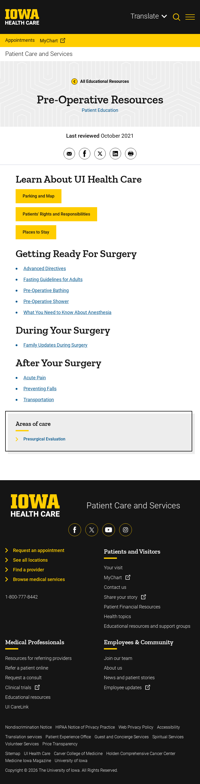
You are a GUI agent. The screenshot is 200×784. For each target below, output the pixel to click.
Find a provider (28, 569)
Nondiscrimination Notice (28, 727)
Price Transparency (60, 743)
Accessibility (168, 727)
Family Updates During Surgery (55, 345)
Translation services (23, 736)
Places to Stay (36, 232)
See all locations (30, 560)
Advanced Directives (44, 268)
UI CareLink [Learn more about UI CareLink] (17, 707)
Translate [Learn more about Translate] (144, 16)
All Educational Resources (100, 81)
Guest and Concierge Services (122, 736)
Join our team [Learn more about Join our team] (118, 658)
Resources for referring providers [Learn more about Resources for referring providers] (38, 658)
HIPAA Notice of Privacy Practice (85, 727)
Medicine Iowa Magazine (28, 760)
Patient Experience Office (68, 736)
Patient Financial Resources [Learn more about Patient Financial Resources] (132, 606)
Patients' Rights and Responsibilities (56, 214)
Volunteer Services (22, 743)
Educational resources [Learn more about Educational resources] (28, 697)
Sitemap (12, 753)
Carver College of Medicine (78, 753)
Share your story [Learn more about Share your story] (121, 597)
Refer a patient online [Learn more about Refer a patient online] (26, 668)
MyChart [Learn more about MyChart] (113, 577)
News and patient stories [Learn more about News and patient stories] (129, 677)
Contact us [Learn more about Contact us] (115, 587)
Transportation (38, 399)
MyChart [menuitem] (49, 40)
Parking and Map (38, 196)
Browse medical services (39, 579)
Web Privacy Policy (135, 727)
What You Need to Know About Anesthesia (67, 312)
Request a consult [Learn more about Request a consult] (23, 677)
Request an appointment (38, 550)
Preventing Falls (40, 388)
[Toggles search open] (179, 17)
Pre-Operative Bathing (46, 290)
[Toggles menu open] (190, 17)
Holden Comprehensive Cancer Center (140, 753)
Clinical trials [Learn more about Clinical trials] (18, 687)
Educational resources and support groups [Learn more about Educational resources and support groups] (147, 626)
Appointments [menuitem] (20, 40)
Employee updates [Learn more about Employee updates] (123, 687)
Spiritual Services (168, 736)
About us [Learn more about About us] (113, 668)
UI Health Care (37, 753)
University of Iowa (71, 760)
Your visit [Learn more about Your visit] (113, 567)
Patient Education (100, 110)
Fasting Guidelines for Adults (53, 279)
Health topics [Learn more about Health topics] (117, 616)
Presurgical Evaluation (44, 439)
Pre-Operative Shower (46, 301)
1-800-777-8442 (21, 597)
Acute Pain (34, 377)
